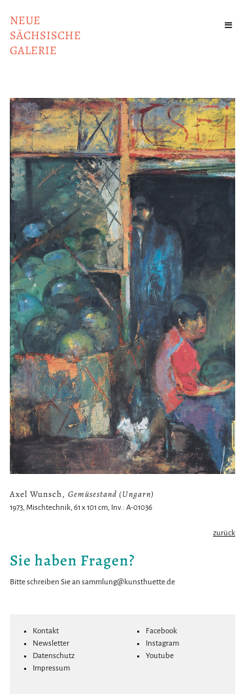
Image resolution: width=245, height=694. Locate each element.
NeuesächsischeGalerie (45, 35)
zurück (224, 533)
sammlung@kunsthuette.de (128, 582)
